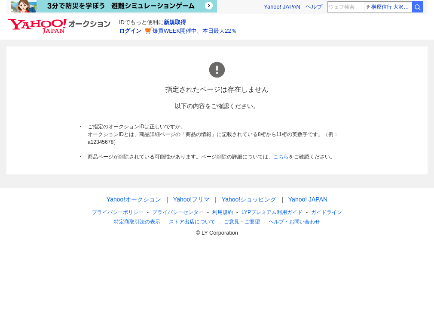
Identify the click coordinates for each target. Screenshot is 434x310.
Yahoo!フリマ (191, 199)
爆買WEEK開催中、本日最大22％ (195, 31)
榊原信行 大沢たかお (388, 7)
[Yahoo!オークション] (60, 21)
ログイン (130, 31)
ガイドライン (326, 212)
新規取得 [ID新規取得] (175, 22)
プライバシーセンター (178, 212)
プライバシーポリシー (118, 212)
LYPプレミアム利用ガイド (272, 212)
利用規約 (222, 212)
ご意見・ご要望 (242, 222)
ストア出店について (192, 222)
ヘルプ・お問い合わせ (294, 222)
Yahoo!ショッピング (249, 199)
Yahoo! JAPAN (282, 6)
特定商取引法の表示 (137, 222)
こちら (281, 157)
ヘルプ (314, 6)
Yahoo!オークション (134, 199)
